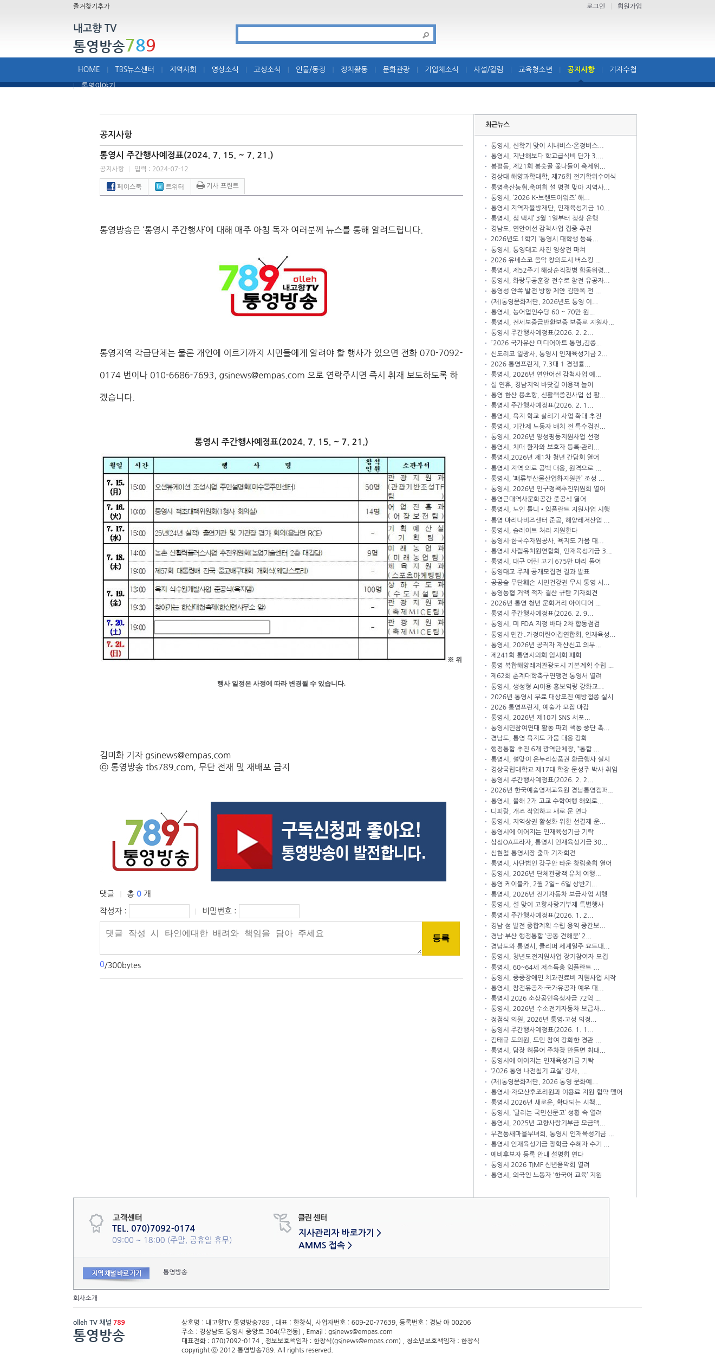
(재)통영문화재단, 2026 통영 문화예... (544, 1082)
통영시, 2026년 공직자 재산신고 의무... (546, 645)
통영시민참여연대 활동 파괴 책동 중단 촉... (550, 728)
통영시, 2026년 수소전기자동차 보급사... (548, 1009)
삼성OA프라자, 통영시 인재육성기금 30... (549, 842)
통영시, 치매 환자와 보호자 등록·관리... (545, 447)
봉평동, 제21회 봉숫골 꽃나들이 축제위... (548, 166)
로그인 (596, 6)
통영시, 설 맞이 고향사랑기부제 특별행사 (547, 904)
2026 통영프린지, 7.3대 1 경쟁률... (540, 364)
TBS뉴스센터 (134, 69)
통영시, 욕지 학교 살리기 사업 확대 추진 (546, 416)
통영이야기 (98, 85)
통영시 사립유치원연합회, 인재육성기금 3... (551, 551)
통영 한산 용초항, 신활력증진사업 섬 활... (548, 395)
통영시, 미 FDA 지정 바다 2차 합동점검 (545, 624)
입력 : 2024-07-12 (161, 169)
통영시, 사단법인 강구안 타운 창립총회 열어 (551, 863)
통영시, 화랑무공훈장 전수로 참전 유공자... (550, 281)
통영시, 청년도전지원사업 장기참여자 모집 (549, 956)
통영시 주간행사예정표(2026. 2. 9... (542, 613)
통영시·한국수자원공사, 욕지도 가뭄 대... (547, 541)
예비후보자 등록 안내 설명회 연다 (537, 1154)
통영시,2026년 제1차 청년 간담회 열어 (545, 457)
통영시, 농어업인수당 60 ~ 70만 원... (543, 312)
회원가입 (630, 6)
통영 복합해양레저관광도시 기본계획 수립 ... (552, 665)
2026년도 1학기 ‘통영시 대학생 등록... (544, 239)
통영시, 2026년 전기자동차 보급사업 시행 (549, 894)
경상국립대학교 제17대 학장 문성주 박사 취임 (554, 769)
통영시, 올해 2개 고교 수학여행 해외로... (547, 801)
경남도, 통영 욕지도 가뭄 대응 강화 (539, 738)
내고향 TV (94, 29)
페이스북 (124, 187)
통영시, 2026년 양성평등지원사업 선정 (545, 437)
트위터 (169, 187)
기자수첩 (622, 69)
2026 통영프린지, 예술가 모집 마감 (540, 707)
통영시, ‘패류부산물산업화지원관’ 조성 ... (547, 478)
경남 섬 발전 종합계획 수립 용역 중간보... (548, 926)
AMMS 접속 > (325, 1245)
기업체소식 (442, 69)
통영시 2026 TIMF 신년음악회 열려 (540, 1165)
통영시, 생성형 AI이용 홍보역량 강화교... (547, 687)
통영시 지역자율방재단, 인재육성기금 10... (550, 208)
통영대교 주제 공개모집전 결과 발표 (540, 572)
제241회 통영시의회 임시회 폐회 (536, 655)
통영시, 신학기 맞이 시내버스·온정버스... (547, 146)
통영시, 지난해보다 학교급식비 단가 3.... (547, 156)
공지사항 (581, 69)
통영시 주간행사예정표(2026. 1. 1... (542, 1030)
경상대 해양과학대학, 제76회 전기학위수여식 (553, 176)
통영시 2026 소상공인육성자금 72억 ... (546, 998)
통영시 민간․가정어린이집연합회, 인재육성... (553, 635)
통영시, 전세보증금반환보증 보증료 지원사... (552, 322)
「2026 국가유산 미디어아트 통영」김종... (546, 343)
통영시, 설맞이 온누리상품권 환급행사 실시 (550, 759)
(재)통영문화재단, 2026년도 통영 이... (544, 302)
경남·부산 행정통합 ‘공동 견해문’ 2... (541, 936)
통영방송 (114, 46)
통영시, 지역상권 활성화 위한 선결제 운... (548, 822)
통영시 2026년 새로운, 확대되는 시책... (546, 1102)
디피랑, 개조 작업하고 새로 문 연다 (539, 811)
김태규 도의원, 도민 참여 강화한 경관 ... (546, 1040)
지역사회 (183, 69)
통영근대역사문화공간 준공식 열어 (538, 499)
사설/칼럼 (489, 69)
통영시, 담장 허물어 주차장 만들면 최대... (548, 1050)
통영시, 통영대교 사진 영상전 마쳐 (538, 250)
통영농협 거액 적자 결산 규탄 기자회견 (544, 593)
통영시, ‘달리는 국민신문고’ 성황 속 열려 (546, 1113)
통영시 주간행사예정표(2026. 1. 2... (542, 915)
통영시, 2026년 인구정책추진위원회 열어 (548, 489)
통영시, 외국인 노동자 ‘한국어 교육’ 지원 (546, 1175)
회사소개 (85, 1298)
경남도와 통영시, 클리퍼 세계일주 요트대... (550, 946)
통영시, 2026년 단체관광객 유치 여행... (546, 874)
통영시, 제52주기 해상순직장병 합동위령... (550, 270)
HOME (89, 69)
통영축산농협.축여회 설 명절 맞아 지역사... (550, 187)
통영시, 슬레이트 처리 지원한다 (534, 530)
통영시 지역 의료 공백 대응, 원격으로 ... (546, 468)
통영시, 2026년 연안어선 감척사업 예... (546, 374)
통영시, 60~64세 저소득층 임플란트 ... (545, 967)
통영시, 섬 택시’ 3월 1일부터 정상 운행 (544, 218)
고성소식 (267, 69)
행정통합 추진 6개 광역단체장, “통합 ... (545, 749)
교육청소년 (535, 69)
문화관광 (396, 69)
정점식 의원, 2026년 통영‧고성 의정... (543, 1019)
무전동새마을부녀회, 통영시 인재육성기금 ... (552, 1134)
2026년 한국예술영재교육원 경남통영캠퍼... (552, 790)
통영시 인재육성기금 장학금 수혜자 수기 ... (550, 1144)
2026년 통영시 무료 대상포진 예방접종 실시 (552, 697)
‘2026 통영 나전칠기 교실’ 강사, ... (539, 1071)
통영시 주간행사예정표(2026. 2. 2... (542, 333)
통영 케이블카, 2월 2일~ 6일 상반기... (544, 884)
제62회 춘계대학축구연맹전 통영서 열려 (546, 676)
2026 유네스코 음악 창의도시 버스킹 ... (546, 260)
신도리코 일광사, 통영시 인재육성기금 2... (549, 354)
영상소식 (225, 69)
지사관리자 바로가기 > (339, 1233)
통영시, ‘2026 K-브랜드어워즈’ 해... (540, 198)
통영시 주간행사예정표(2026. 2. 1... (542, 405)
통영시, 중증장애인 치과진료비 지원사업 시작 (553, 978)
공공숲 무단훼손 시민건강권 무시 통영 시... (550, 582)
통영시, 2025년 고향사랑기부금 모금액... (548, 1123)
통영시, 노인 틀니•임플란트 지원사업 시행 (550, 509)
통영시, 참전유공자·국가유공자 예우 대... (547, 988)
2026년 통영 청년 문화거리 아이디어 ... (546, 603)
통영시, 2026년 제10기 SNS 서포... (540, 717)
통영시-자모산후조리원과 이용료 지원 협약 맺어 (556, 1092)
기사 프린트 (218, 186)
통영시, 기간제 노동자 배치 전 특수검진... (548, 426)
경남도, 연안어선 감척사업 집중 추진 (541, 228)
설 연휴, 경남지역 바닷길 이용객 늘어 (542, 385)
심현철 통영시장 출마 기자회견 (533, 853)
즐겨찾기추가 (91, 6)
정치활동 (354, 69)
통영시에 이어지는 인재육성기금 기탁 (542, 832)
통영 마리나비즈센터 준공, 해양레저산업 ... (550, 520)
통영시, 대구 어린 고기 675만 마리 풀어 (546, 561)
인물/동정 (311, 69)
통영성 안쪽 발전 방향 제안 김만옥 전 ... (546, 291)
